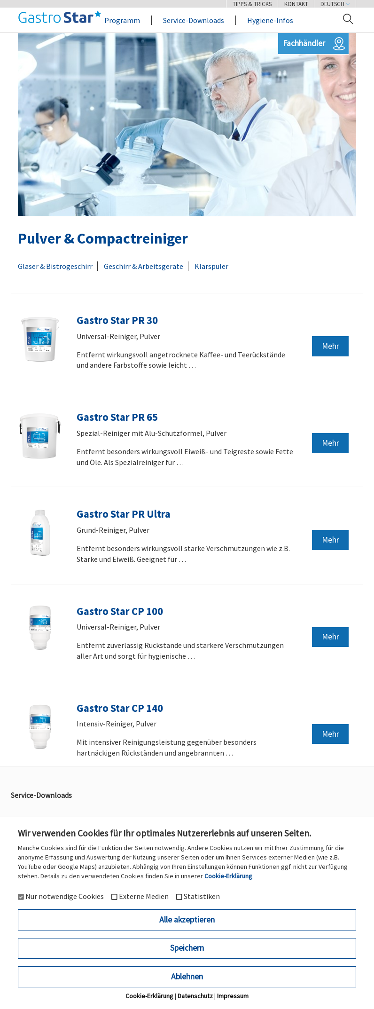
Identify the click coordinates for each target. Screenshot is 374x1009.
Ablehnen (187, 976)
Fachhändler (304, 43)
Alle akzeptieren (187, 919)
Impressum (233, 996)
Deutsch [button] (335, 4)
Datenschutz (195, 996)
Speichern (187, 948)
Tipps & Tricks (252, 4)
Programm (122, 20)
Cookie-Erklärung (228, 876)
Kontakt (296, 4)
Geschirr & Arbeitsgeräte (143, 266)
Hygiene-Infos (270, 20)
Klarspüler (211, 266)
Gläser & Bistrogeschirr (55, 266)
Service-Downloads (193, 20)
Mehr (330, 346)
